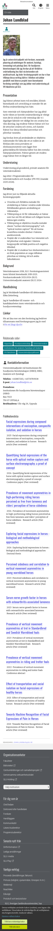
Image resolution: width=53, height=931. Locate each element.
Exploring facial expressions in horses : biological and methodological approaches (27, 537)
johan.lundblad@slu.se (21, 382)
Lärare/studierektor (11, 827)
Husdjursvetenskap (22, 344)
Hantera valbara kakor (11, 916)
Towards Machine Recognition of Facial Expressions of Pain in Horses (27, 716)
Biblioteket (8, 765)
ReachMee (7, 889)
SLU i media (8, 856)
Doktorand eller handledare (15, 809)
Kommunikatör (9, 823)
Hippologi (8, 344)
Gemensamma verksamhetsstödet (18, 774)
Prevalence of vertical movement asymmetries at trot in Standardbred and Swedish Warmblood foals (26, 628)
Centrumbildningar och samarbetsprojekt (21, 770)
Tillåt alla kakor (14, 927)
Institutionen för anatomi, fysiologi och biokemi (23, 348)
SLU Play (7, 861)
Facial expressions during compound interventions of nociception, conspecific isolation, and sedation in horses (28, 425)
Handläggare (8, 818)
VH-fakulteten (9, 352)
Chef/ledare (8, 804)
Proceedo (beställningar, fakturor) (17, 875)
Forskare (7, 814)
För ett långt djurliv (13, 324)
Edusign (7, 894)
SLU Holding (8, 779)
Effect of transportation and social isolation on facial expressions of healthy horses (25, 687)
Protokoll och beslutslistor (14, 898)
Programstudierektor (12, 832)
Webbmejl (7, 884)
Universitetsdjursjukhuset (28, 352)
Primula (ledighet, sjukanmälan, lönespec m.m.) (24, 880)
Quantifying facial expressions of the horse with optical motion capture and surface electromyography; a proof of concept (27, 461)
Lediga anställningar (12, 851)
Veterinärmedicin (40, 344)
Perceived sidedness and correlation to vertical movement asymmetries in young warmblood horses (27, 568)
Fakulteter (7, 761)
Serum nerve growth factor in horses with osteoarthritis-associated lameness (28, 599)
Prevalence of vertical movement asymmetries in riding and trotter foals (27, 659)
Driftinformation (10, 847)
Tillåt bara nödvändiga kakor (14, 921)
